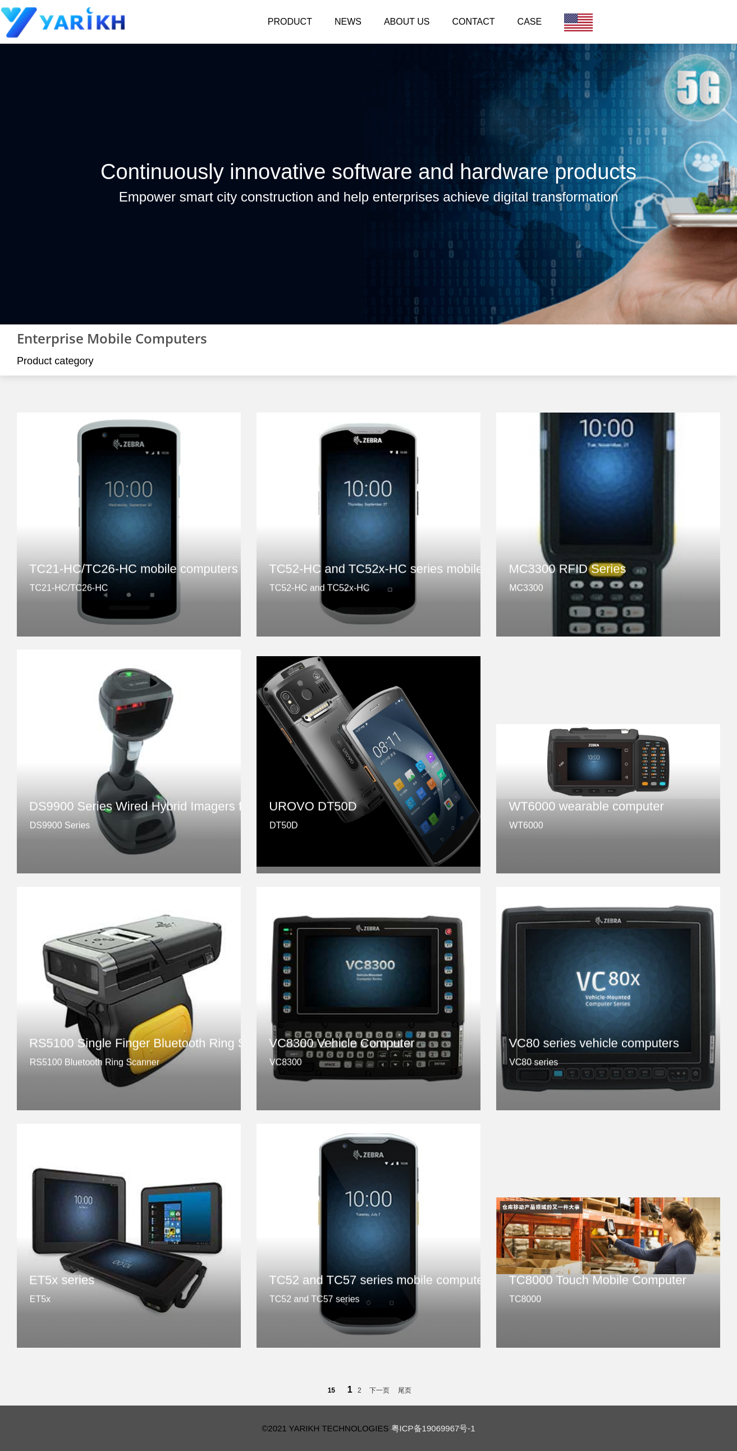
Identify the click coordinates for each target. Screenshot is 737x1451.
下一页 (379, 1390)
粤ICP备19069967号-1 (433, 1428)
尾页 (404, 1390)
